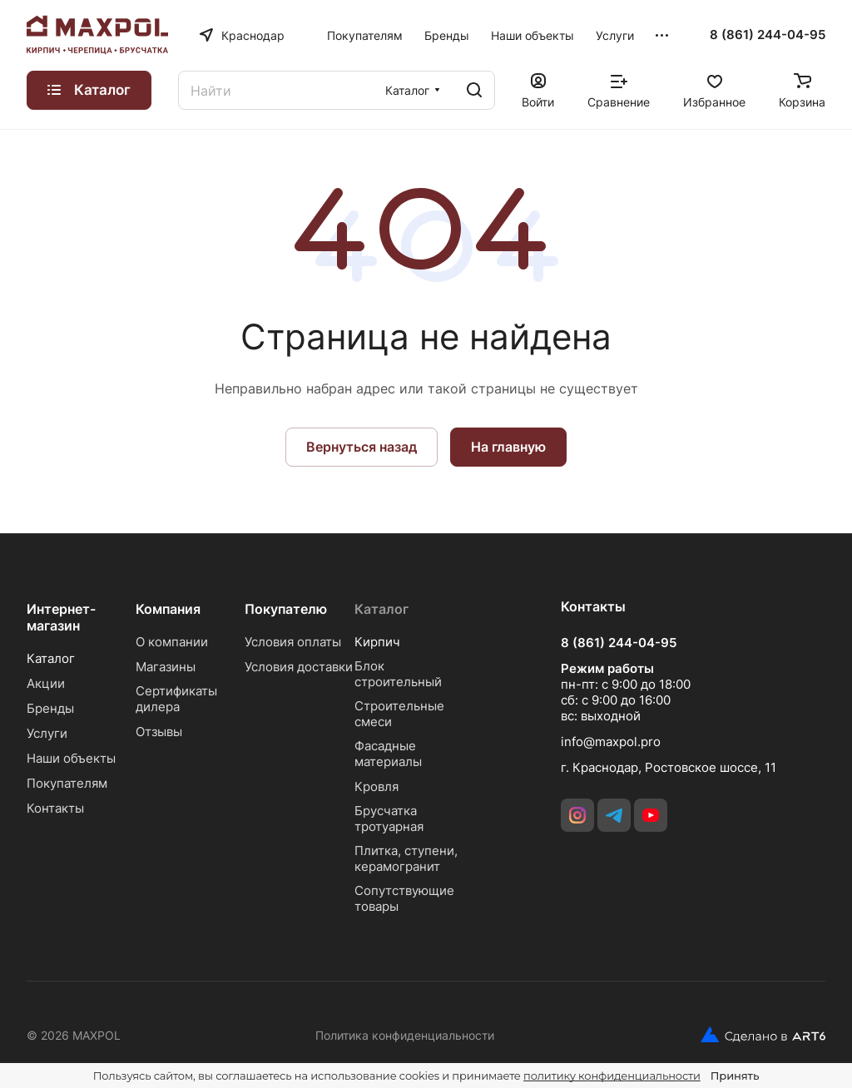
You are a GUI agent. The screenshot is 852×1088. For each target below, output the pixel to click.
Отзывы (159, 731)
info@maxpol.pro (611, 741)
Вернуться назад (361, 446)
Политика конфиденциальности (404, 1035)
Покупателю (286, 609)
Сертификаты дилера (176, 699)
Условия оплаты (293, 642)
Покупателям (67, 783)
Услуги (47, 733)
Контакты (55, 808)
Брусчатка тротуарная (389, 818)
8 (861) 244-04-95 (767, 34)
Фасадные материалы (388, 753)
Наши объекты (71, 758)
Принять (735, 1075)
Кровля (376, 786)
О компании (172, 642)
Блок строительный (398, 674)
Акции (46, 683)
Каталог (51, 658)
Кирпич (377, 642)
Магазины (166, 667)
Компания (168, 609)
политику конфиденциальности (612, 1075)
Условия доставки (299, 667)
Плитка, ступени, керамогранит (406, 858)
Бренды (50, 708)
